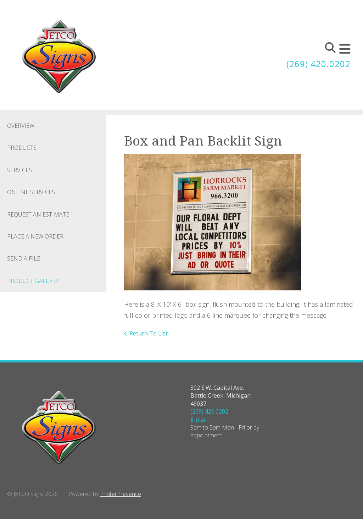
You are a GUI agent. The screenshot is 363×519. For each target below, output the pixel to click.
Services (19, 170)
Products (22, 148)
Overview (20, 126)
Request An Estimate (38, 214)
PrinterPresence (120, 494)
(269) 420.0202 (318, 64)
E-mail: (199, 420)
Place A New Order (35, 236)
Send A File (23, 258)
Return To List (148, 333)
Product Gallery (33, 281)
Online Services (31, 192)
